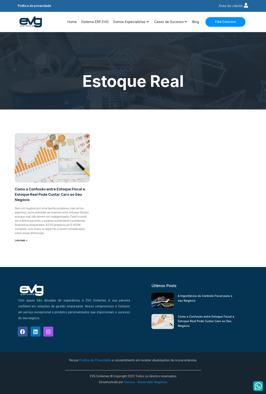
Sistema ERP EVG (95, 22)
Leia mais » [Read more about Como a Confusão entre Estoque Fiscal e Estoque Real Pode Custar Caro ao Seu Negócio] (21, 240)
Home (72, 22)
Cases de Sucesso (171, 22)
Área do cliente (230, 6)
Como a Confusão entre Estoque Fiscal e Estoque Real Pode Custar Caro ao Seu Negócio (50, 194)
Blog (195, 22)
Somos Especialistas (131, 22)
